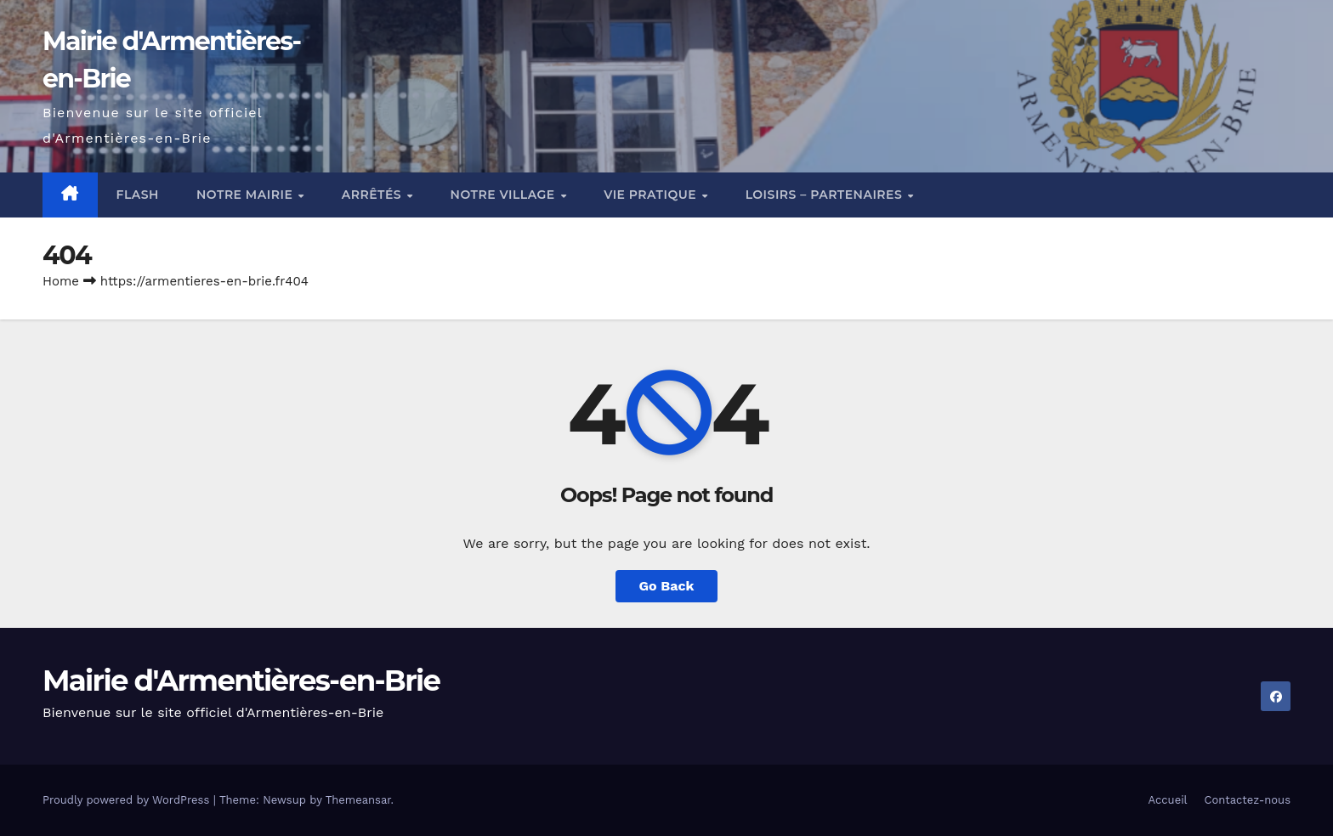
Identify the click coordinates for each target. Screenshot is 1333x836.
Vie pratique (652, 194)
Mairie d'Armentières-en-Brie (241, 680)
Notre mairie (246, 194)
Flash (137, 194)
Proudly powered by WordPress (128, 800)
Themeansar (358, 800)
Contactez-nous (1247, 800)
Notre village (505, 194)
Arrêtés (374, 194)
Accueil (1168, 800)
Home (61, 281)
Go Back (667, 586)
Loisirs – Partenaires (826, 194)
